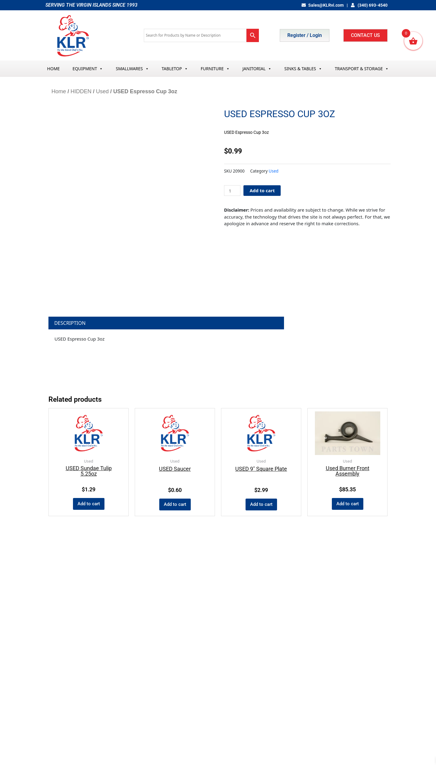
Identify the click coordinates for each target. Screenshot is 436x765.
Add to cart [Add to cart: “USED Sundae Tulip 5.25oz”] (89, 503)
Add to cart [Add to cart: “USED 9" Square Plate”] (261, 504)
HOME (53, 68)
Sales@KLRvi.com (323, 5)
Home (58, 91)
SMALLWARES (132, 68)
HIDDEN (81, 91)
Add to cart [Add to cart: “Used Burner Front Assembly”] (347, 503)
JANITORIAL (257, 68)
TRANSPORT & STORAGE (362, 68)
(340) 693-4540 (369, 5)
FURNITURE (215, 68)
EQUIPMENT (87, 68)
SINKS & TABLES (303, 68)
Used (102, 91)
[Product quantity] (232, 190)
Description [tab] (70, 323)
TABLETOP (175, 68)
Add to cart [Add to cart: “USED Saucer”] (175, 504)
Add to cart (262, 190)
